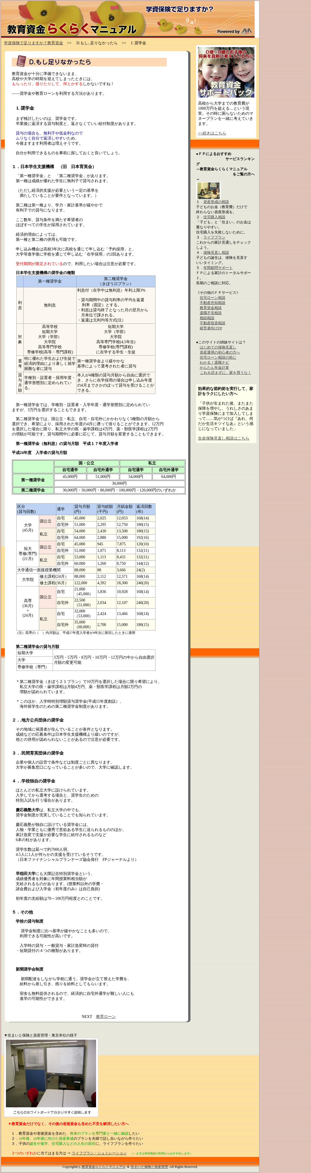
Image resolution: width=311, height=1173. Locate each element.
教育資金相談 (211, 308)
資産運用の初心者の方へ (220, 352)
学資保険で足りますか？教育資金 (33, 43)
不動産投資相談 (212, 323)
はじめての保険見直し (218, 347)
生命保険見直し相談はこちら (223, 438)
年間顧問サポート (218, 268)
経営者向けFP (211, 328)
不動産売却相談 (212, 303)
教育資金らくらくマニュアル (104, 1167)
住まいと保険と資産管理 (149, 1167)
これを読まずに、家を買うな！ (225, 373)
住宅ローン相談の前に (218, 357)
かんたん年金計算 (214, 367)
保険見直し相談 (216, 252)
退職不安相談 (211, 313)
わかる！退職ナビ (214, 362)
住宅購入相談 (214, 217)
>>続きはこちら (212, 133)
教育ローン (106, 1017)
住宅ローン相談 (212, 298)
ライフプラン (214, 237)
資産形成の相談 (216, 202)
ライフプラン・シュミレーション (99, 1153)
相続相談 (207, 318)
